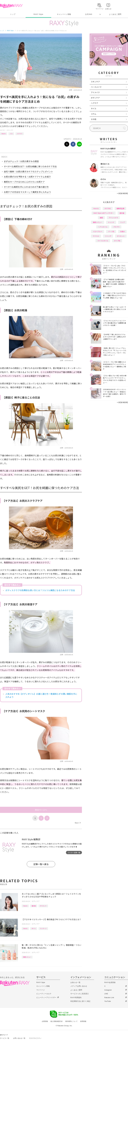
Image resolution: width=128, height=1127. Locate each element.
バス (11, 134)
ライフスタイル (102, 241)
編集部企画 (120, 208)
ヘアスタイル (102, 227)
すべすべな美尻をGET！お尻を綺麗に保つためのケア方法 (30, 166)
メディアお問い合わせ (78, 986)
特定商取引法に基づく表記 (80, 1001)
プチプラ (116, 227)
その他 (93, 119)
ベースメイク (96, 87)
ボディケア (10, 130)
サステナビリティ (35, 1038)
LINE (106, 994)
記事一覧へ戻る (41, 864)
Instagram (108, 990)
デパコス (96, 236)
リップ (122, 222)
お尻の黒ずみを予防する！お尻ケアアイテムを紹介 (27, 176)
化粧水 (122, 231)
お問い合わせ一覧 (19, 1038)
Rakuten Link (109, 997)
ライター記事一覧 (74, 852)
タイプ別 (117, 241)
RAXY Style (38, 14)
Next (78, 822)
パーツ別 (111, 231)
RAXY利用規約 (76, 997)
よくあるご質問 (115, 14)
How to (4, 134)
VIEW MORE (122, 193)
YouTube (107, 1001)
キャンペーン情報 (64, 14)
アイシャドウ (113, 218)
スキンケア (95, 81)
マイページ (40, 990)
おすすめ (108, 208)
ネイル (93, 108)
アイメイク (95, 92)
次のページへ (41, 809)
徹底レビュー (27, 957)
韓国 (101, 218)
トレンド (111, 222)
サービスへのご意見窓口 (79, 994)
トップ (12, 14)
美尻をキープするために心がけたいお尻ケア (24, 181)
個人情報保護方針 (56, 1021)
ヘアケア (94, 103)
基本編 (34, 906)
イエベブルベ (97, 231)
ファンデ (108, 236)
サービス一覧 (4, 1038)
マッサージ (43, 928)
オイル (34, 928)
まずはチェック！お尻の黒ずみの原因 (21, 161)
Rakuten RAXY (11, 6)
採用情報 (83, 1021)
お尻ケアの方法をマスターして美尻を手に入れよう (27, 192)
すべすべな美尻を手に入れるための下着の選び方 (26, 186)
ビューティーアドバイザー (46, 997)
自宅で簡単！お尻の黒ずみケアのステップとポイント (28, 171)
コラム (93, 114)
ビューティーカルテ (43, 994)
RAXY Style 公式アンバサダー (104, 213)
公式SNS (88, 14)
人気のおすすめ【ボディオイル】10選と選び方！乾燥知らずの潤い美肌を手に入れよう (41, 695)
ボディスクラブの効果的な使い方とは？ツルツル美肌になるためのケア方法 (40, 590)
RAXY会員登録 (109, 982)
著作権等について (71, 1021)
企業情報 (45, 1021)
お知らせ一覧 (75, 982)
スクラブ (19, 134)
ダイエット (43, 906)
